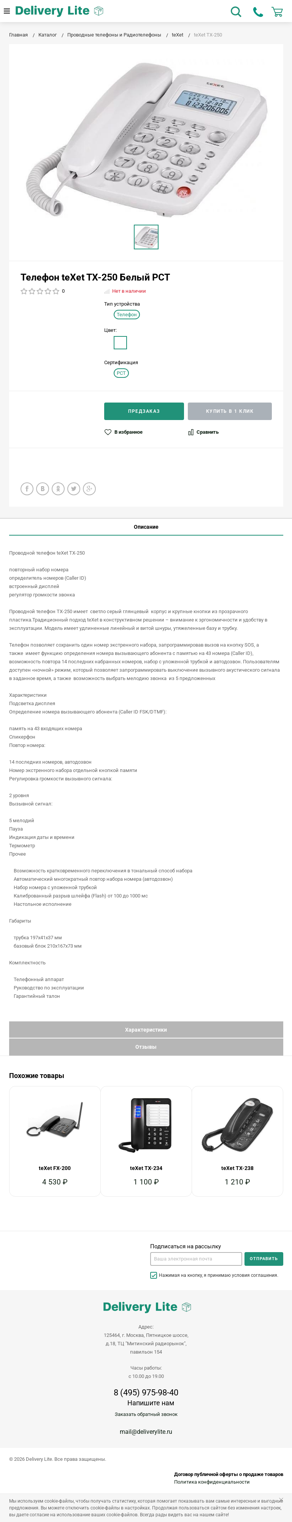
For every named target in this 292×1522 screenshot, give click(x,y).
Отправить (264, 1258)
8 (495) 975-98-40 (146, 1392)
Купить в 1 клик (230, 411)
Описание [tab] (146, 527)
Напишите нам (150, 1403)
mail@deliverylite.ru (146, 1431)
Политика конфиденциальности (212, 1482)
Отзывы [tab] (146, 1047)
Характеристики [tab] (146, 1030)
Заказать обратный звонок (146, 1414)
